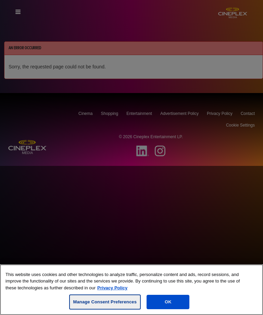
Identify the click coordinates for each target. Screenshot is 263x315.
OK (168, 301)
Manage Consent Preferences (105, 301)
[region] (131, 289)
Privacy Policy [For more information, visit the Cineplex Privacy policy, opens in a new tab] (112, 287)
